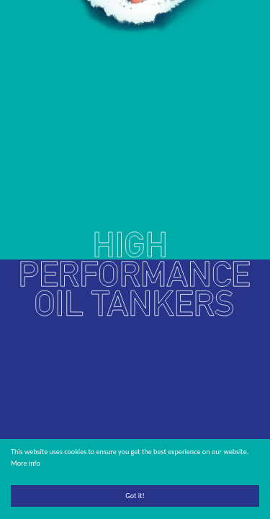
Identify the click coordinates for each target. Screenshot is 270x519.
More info (25, 463)
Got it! (135, 495)
